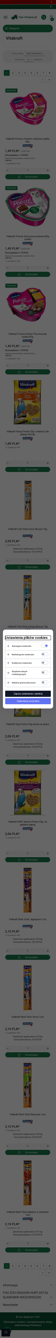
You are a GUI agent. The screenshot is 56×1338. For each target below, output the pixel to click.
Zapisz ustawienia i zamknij (28, 691)
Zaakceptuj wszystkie (28, 698)
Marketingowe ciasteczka (22, 655)
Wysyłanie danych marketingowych (26, 672)
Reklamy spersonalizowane (23, 680)
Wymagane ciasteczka (20, 647)
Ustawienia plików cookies (25, 638)
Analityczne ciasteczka (21, 663)
